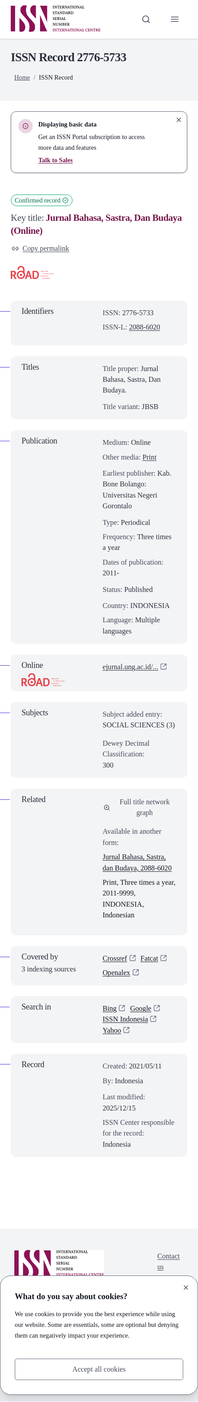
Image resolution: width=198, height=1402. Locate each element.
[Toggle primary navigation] (174, 19)
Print (149, 457)
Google (141, 1009)
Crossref (115, 958)
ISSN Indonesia (125, 1020)
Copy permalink (40, 249)
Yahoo (112, 1031)
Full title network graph (136, 807)
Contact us (168, 1262)
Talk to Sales (55, 160)
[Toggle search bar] (145, 19)
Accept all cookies (99, 1369)
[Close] (186, 1288)
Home (22, 77)
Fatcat (150, 958)
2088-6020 (144, 327)
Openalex (116, 973)
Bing (110, 1009)
